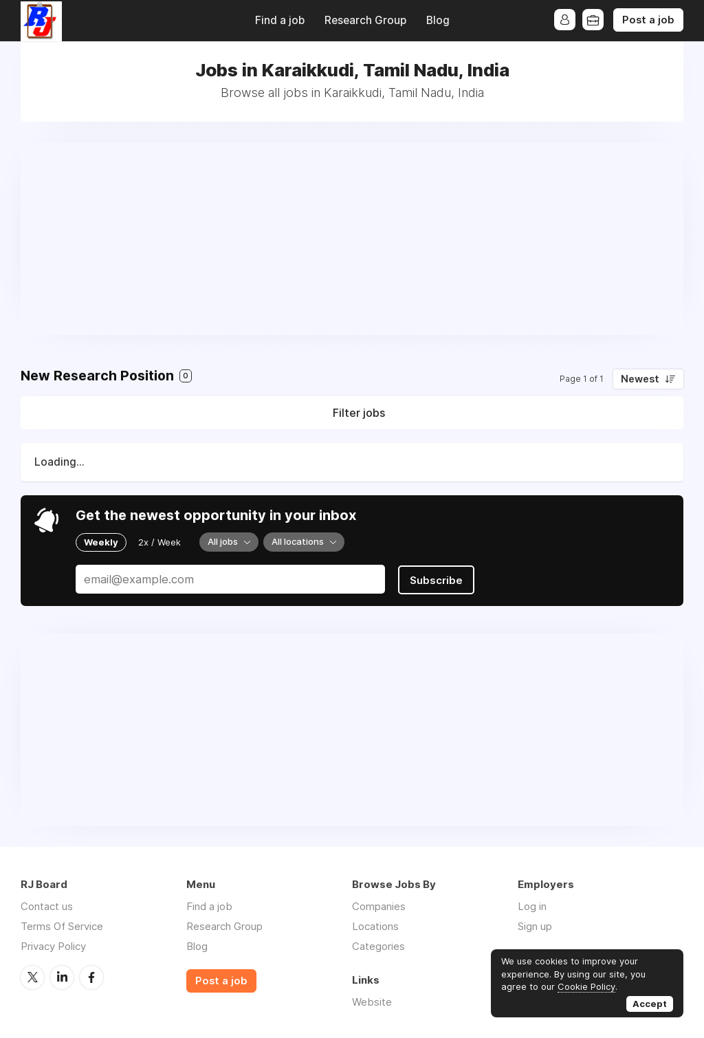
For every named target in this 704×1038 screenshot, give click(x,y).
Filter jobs (359, 413)
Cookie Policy (586, 986)
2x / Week (159, 542)
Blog (438, 20)
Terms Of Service (62, 924)
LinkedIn (62, 975)
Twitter (32, 975)
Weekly (101, 542)
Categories (378, 944)
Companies (379, 904)
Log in (532, 904)
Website (372, 1000)
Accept (649, 1003)
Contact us (47, 904)
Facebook (91, 975)
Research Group (365, 20)
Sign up (535, 924)
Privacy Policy (53, 944)
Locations (375, 924)
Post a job (648, 20)
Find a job (280, 20)
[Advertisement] (352, 238)
